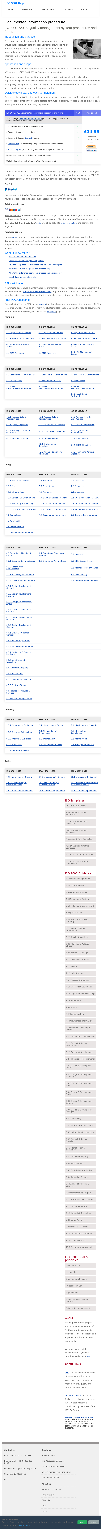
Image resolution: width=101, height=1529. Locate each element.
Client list (46, 1500)
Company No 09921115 (15, 1474)
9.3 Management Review (50, 745)
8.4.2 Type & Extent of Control (79, 1125)
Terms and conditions (51, 1489)
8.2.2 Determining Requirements (14, 568)
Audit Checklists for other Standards (77, 847)
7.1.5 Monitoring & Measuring (19, 503)
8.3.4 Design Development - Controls (19, 610)
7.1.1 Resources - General (18, 480)
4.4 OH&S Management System (81, 353)
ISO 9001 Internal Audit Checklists (76, 822)
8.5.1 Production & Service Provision (18, 653)
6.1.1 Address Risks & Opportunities (16, 418)
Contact (84, 9)
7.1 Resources (45, 480)
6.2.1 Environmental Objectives (47, 445)
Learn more (24, 1525)
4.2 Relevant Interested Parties (20, 338)
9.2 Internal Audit (47, 739)
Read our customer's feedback (22, 257)
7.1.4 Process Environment (78, 980)
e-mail (14, 237)
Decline (93, 1522)
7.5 (16, 72)
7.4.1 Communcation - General (53, 498)
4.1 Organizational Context (18, 333)
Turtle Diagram (14, 149)
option (39, 223)
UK (5, 1479)
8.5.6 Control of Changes (17, 685)
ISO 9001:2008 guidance (53, 1466)
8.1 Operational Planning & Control (18, 554)
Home (10, 9)
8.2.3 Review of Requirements (79, 1052)
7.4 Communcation (15, 527)
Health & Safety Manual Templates (77, 831)
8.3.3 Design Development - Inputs (19, 603)
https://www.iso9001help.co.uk (37, 292)
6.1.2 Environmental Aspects (51, 425)
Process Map (13, 144)
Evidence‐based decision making (77, 1300)
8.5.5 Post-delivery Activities (19, 679)
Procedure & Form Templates (79, 839)
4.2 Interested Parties (75, 885)
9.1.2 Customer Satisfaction (19, 732)
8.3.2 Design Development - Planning (19, 595)
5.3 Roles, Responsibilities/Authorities (18, 387)
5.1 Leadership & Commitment (20, 375)
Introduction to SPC (50, 1477)
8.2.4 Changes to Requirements (80, 1059)
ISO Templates (48, 9)
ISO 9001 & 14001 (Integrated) (80, 855)
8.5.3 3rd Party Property (17, 668)
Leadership (71, 1272)
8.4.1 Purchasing (73, 1119)
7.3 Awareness (45, 492)
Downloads (27, 9)
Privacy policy (48, 1495)
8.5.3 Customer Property (77, 1157)
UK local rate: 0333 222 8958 (17, 1456)
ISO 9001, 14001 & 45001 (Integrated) (78, 862)
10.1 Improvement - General (19, 777)
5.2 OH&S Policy (78, 381)
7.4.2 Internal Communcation (52, 503)
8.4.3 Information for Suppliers (80, 1132)
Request (28, 138)
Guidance (68, 9)
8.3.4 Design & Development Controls (79, 1093)
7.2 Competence (46, 486)
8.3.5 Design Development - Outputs (19, 618)
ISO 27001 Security (74, 1395)
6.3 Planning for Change (17, 438)
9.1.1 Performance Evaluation (19, 725)
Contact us (9, 1450)
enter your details (69, 223)
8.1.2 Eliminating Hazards (82, 561)
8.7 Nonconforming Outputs (19, 699)
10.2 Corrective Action (76, 1240)
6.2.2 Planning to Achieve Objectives (18, 431)
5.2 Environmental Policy (50, 381)
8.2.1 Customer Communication (20, 561)
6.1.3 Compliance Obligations (51, 431)
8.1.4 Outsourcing (79, 575)
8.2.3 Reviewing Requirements (20, 575)
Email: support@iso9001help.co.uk (20, 1469)
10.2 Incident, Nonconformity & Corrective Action (84, 784)
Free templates (49, 1456)
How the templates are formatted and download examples (35, 265)
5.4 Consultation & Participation (79, 395)
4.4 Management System (77, 899)
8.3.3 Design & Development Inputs (79, 1084)
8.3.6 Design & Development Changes (79, 1111)
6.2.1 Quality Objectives (17, 425)
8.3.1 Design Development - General (19, 587)
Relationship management (78, 1308)
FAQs (44, 1506)
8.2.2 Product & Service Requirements (76, 1044)
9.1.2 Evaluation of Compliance (47, 732)
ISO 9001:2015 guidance (53, 1461)
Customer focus (73, 1265)
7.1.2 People (12, 486)
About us (46, 1484)
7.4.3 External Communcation (53, 509)
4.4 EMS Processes (47, 353)
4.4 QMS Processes (15, 353)
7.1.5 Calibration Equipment (79, 987)
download (51, 312)
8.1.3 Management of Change (84, 568)
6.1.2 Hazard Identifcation (82, 425)
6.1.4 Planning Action (48, 438)
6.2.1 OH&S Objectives (81, 445)
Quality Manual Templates (77, 806)
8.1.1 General (77, 554)
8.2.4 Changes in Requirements (20, 580)
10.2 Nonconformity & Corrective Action (16, 784)
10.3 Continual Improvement (19, 791)
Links (44, 1511)
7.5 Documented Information (52, 515)
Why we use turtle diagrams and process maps (30, 269)
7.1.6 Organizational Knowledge (20, 509)
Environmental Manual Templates (76, 814)
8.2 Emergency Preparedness (52, 561)
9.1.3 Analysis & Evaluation (18, 739)
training (42, 304)
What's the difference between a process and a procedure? (35, 273)
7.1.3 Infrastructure (15, 492)
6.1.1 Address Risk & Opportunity (75, 929)
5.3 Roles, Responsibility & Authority (78, 920)
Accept (82, 1522)
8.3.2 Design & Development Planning (79, 1075)
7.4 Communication (75, 1014)
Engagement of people (76, 1279)
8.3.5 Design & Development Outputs (79, 1102)
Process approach (74, 1286)
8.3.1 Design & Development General (79, 1067)
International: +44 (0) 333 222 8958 (18, 1462)
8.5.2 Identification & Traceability (16, 661)
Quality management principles (56, 1472)
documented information (30, 119)
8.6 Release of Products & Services (18, 692)
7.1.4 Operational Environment (20, 498)
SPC (67, 1373)
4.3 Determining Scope (76, 892)
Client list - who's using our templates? (26, 261)
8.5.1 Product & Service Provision (76, 1140)
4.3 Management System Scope (17, 345)
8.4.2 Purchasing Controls (18, 641)
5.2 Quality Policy (14, 381)
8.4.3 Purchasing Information (19, 646)
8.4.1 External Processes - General (18, 634)
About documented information (23, 277)
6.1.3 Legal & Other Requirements (80, 431)
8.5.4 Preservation (14, 674)
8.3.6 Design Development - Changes (19, 626)
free (88, 1356)
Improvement (72, 1293)
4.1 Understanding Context (78, 879)
